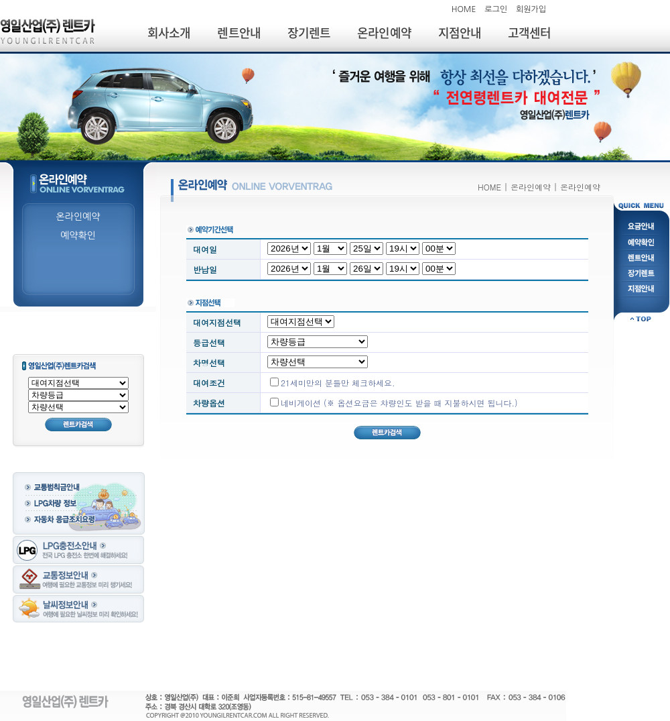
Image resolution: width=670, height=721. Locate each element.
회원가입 (531, 9)
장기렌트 (308, 32)
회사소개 (168, 32)
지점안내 (459, 32)
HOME (464, 9)
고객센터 (529, 32)
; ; (78, 407)
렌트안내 (238, 32)
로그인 (495, 9)
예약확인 (78, 235)
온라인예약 (384, 32)
